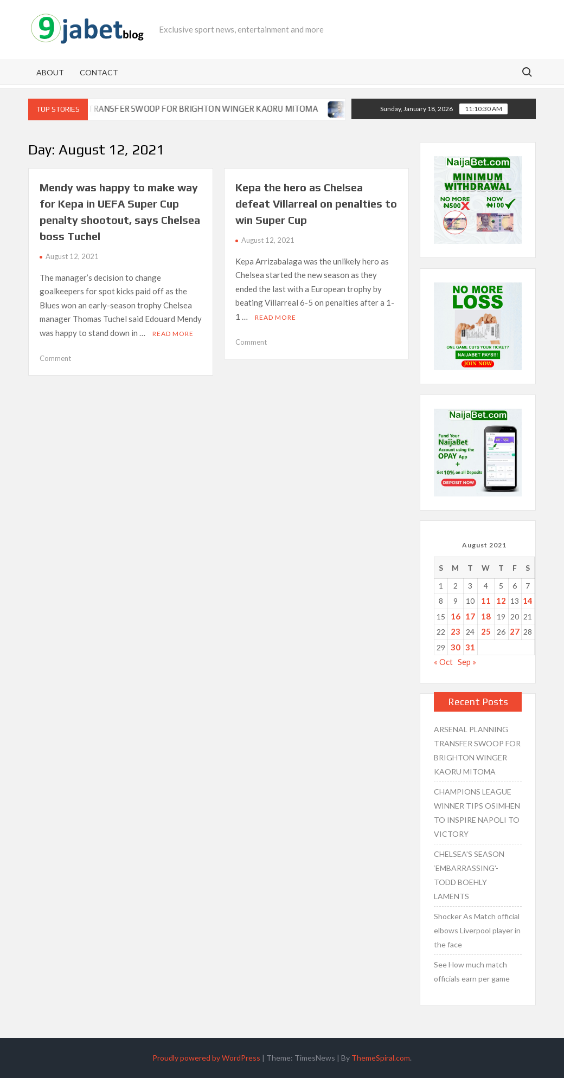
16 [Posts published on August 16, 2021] (455, 616)
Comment (55, 358)
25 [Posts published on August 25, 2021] (486, 631)
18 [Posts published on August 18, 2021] (486, 616)
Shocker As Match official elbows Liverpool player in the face (477, 930)
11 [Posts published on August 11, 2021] (486, 600)
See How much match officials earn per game (472, 971)
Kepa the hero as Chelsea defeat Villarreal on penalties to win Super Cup (316, 203)
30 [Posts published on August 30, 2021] (455, 647)
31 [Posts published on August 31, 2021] (470, 647)
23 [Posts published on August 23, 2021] (455, 631)
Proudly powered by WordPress (206, 1057)
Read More (173, 334)
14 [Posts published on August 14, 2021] (528, 600)
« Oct (443, 662)
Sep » (467, 662)
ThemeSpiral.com (380, 1057)
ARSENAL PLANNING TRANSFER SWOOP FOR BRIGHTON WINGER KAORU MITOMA (171, 108)
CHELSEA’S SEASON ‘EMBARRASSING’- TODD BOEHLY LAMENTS (469, 875)
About (50, 72)
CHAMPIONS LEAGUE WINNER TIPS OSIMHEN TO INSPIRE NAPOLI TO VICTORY (477, 812)
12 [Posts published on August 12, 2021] (501, 600)
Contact (99, 72)
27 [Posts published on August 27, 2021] (515, 631)
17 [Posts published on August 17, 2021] (470, 616)
